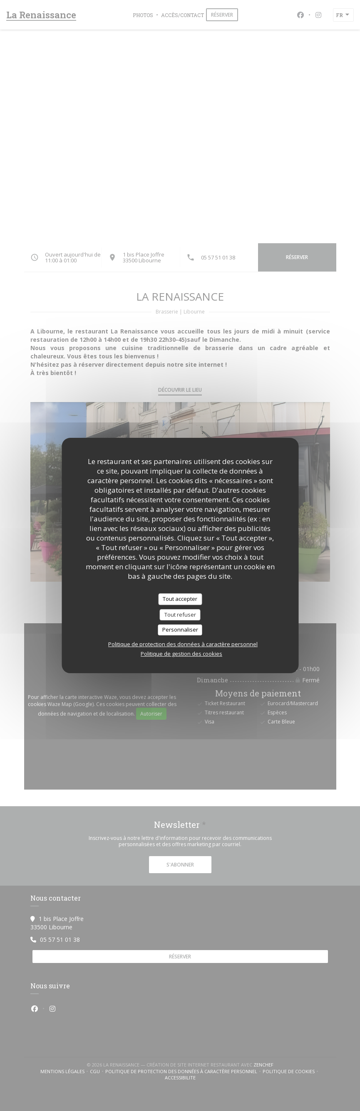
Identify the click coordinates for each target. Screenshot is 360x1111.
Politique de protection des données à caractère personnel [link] (183, 644)
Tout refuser (180, 614)
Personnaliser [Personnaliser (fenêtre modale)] (180, 629)
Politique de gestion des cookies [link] (181, 653)
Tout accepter (180, 598)
